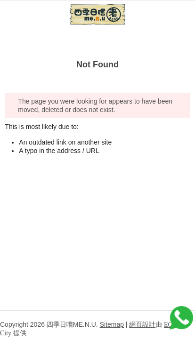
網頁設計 (142, 324)
